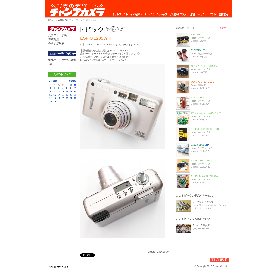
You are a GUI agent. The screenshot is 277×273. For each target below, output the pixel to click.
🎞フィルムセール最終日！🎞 (206, 113)
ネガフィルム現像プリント (206, 202)
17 (59, 95)
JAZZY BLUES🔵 (200, 145)
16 (54, 95)
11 (62, 91)
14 (75, 91)
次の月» (72, 81)
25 (62, 98)
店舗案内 (223, 13)
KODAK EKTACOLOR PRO (205, 129)
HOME (51, 20)
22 (50, 98)
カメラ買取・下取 (138, 13)
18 (62, 95)
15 (50, 95)
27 (71, 98)
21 (75, 95)
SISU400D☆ (197, 97)
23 (54, 98)
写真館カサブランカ (178, 13)
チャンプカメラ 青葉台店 (82, 20)
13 (71, 91)
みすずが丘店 (56, 43)
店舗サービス (197, 13)
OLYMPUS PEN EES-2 (202, 82)
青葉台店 (53, 39)
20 (71, 95)
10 (59, 91)
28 (75, 98)
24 (59, 98)
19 (67, 95)
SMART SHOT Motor (201, 160)
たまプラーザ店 (57, 35)
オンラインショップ (157, 13)
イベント (212, 13)
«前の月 (53, 81)
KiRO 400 (196, 34)
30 (54, 101)
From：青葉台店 (201, 225)
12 (67, 91)
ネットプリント (120, 13)
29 (50, 101)
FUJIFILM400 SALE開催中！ (205, 176)
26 (67, 98)
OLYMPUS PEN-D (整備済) (205, 66)
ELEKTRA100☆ (199, 50)
